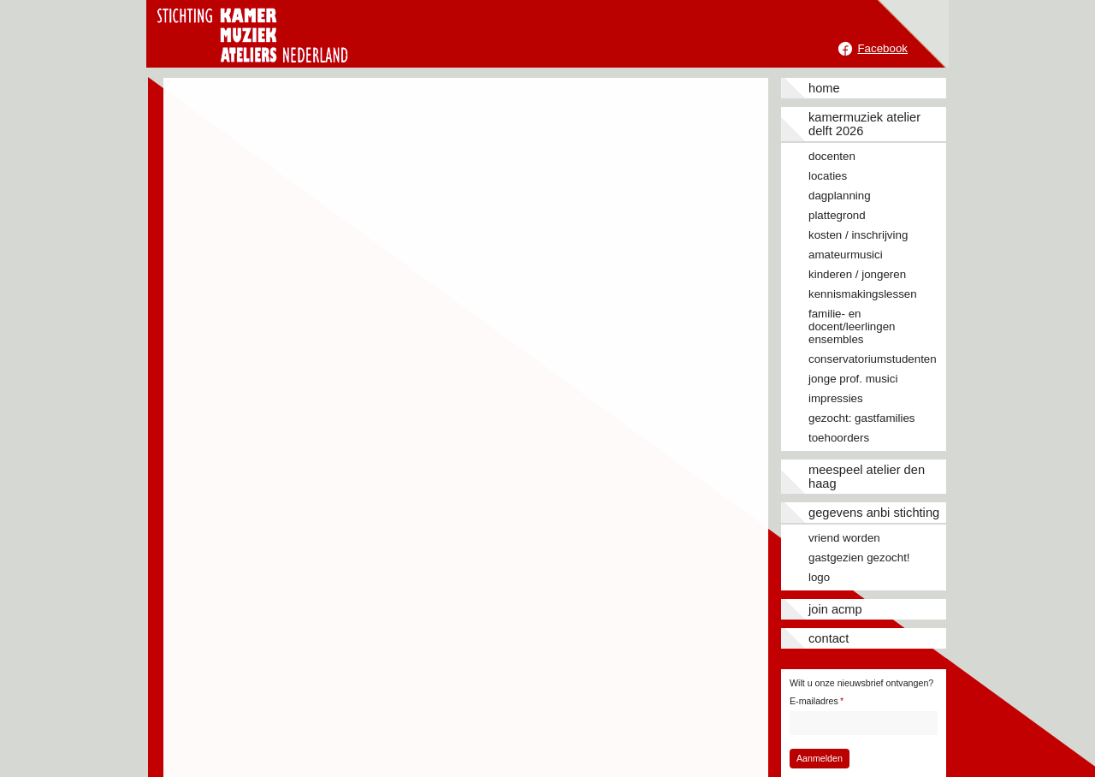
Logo (819, 577)
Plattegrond (837, 215)
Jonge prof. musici (852, 378)
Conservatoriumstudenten (872, 359)
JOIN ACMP (835, 609)
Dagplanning (839, 195)
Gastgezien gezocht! (859, 557)
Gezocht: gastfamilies (861, 418)
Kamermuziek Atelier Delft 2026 (864, 124)
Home (824, 88)
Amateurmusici (845, 254)
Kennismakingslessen (862, 294)
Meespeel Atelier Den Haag (866, 476)
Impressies (835, 398)
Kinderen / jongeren (857, 274)
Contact (828, 638)
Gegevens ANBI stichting (873, 512)
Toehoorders (838, 437)
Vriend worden (844, 537)
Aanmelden (819, 758)
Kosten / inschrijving (858, 234)
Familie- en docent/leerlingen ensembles (852, 326)
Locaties (827, 175)
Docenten (831, 156)
